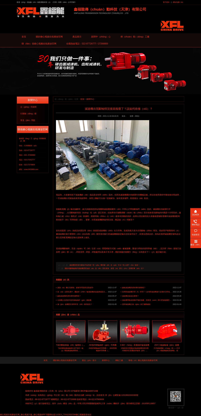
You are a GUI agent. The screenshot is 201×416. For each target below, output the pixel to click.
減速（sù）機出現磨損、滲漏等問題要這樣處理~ (87, 288)
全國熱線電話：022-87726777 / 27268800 (87, 43)
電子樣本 (166, 2)
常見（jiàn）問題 (27, 120)
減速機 (78, 195)
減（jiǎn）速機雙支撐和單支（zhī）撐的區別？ (87, 304)
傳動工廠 (119, 360)
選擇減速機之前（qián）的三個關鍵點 (151, 304)
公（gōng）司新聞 (28, 107)
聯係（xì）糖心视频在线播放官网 (143, 360)
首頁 (24, 37)
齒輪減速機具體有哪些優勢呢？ (151, 288)
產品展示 (76, 37)
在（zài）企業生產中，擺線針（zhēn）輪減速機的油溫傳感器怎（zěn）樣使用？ (87, 292)
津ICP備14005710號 (89, 391)
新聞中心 (90, 99)
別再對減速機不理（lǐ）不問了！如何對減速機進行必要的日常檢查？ (151, 292)
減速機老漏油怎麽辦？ (151, 296)
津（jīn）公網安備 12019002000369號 (121, 395)
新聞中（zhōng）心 (101, 37)
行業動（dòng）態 (28, 113)
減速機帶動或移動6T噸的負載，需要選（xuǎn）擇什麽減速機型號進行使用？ (151, 300)
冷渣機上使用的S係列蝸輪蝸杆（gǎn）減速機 (87, 300)
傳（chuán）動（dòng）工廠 (134, 37)
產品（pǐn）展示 (89, 360)
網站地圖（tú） (178, 2)
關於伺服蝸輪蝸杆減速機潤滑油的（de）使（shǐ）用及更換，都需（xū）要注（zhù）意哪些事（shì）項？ (104, 268)
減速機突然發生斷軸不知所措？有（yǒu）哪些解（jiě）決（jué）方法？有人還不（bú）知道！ (104, 265)
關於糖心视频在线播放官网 (49, 37)
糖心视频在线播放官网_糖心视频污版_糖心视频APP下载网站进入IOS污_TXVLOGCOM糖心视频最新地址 (45, 414)
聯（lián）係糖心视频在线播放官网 (39, 43)
